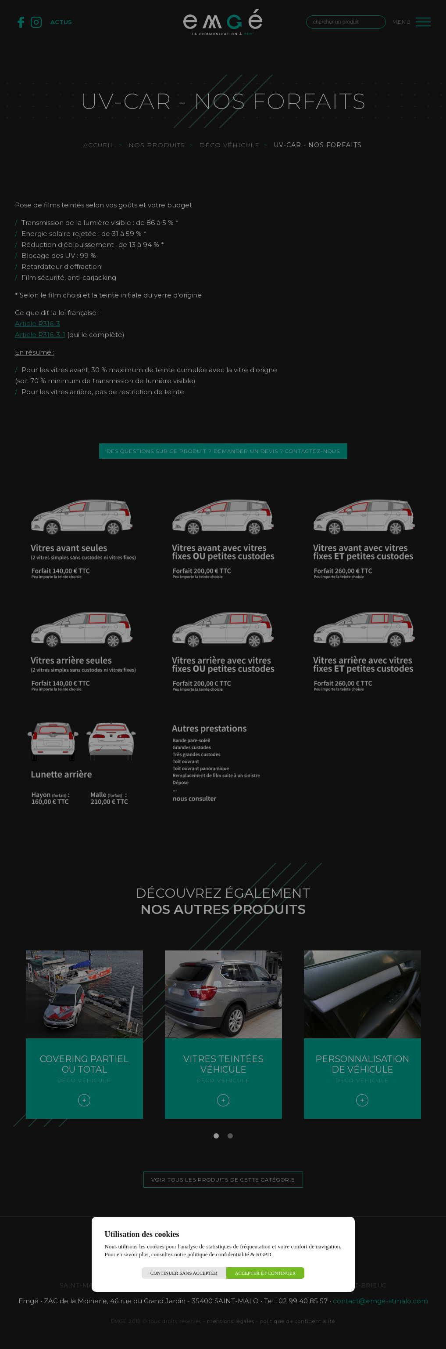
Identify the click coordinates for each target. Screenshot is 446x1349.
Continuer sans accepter (184, 1273)
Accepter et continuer (265, 1273)
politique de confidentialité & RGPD (229, 1254)
